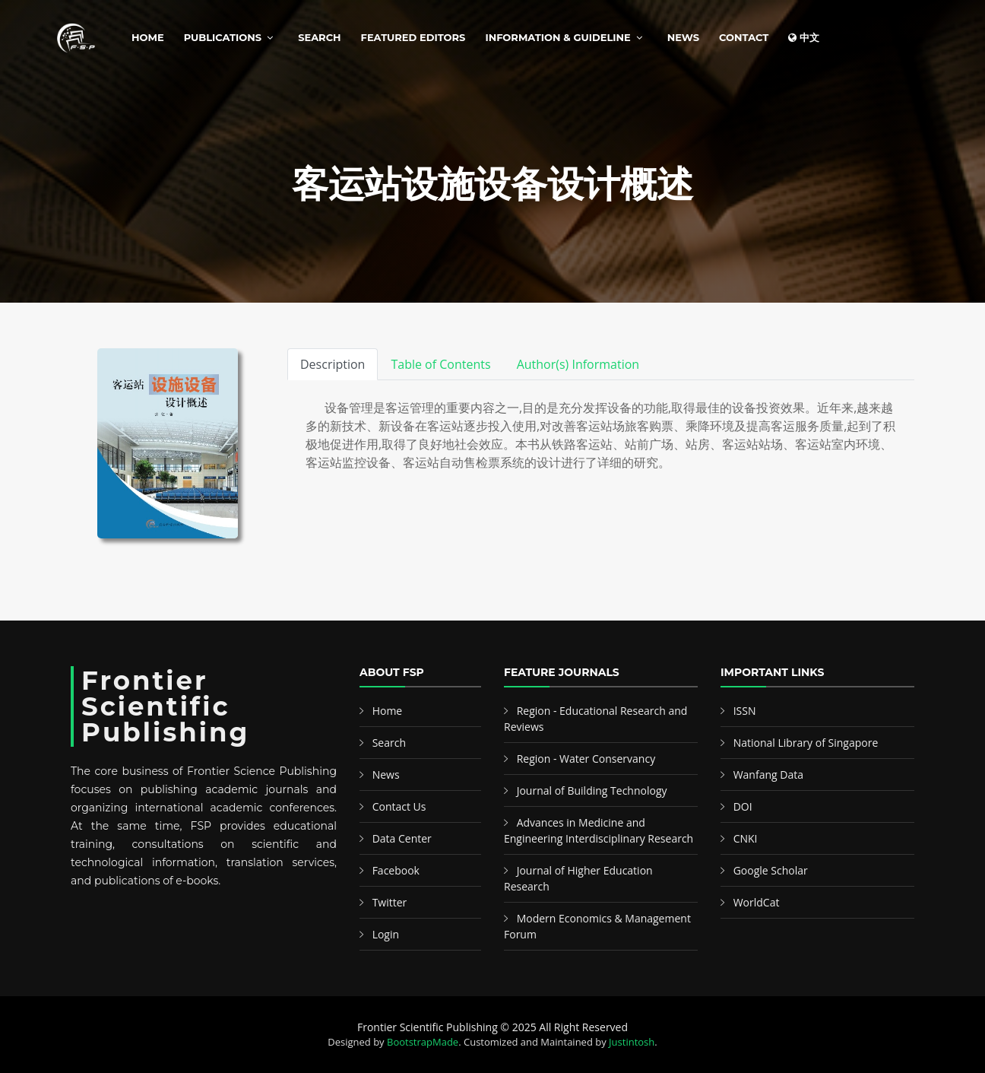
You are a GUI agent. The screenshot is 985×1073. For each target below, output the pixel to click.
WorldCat (756, 902)
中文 (803, 37)
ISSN (744, 710)
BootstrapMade (422, 1042)
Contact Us (399, 806)
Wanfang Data (768, 774)
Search (319, 37)
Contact (743, 37)
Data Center (402, 838)
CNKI (745, 838)
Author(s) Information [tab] (578, 364)
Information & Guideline (557, 37)
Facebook (396, 870)
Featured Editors (413, 37)
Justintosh (631, 1042)
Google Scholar (770, 870)
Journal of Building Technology (592, 790)
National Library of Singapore (806, 742)
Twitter (389, 902)
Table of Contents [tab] (440, 364)
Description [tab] (332, 364)
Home (147, 37)
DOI (742, 806)
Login (385, 934)
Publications (222, 37)
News (683, 37)
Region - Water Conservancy (586, 758)
